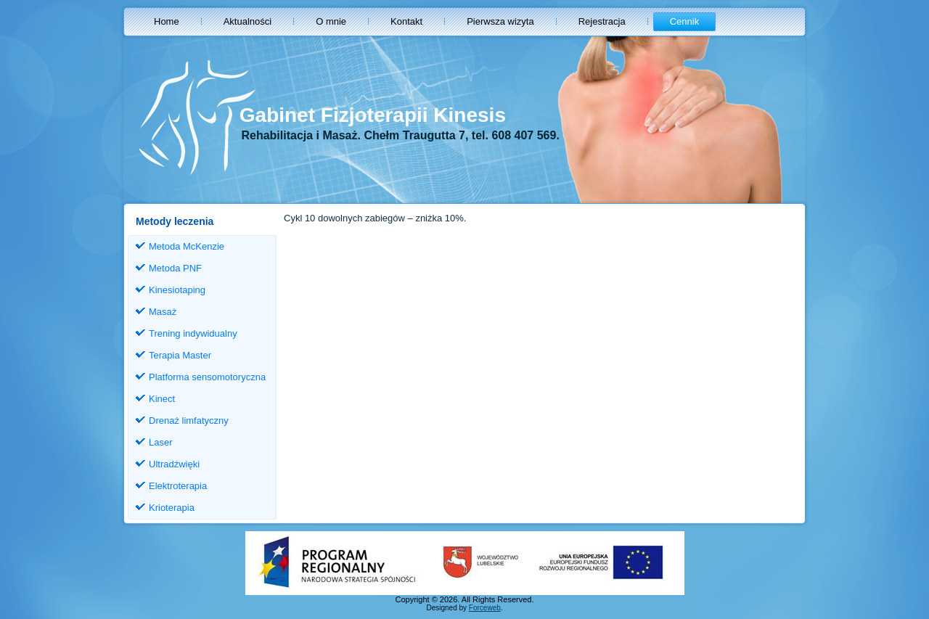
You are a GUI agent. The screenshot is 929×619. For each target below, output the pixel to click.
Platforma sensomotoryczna (207, 377)
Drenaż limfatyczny (189, 420)
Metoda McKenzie (186, 246)
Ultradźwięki (174, 464)
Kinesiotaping (177, 289)
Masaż (162, 311)
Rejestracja (602, 21)
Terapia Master (180, 355)
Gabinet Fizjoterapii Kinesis (373, 115)
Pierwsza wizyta (500, 21)
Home (166, 21)
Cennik (684, 21)
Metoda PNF (175, 268)
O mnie (331, 21)
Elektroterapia (178, 485)
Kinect (162, 398)
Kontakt (406, 21)
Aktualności (247, 21)
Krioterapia (172, 507)
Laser (161, 442)
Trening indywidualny (193, 333)
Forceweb (485, 608)
